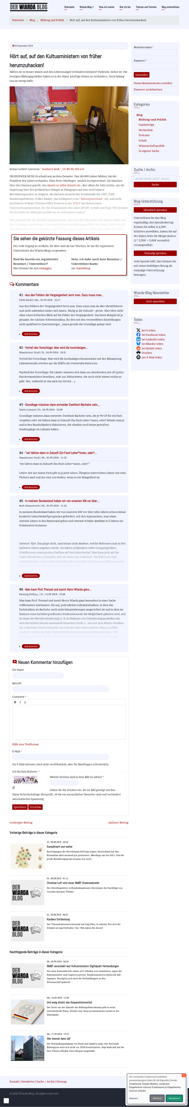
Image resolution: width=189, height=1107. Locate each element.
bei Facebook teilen (154, 334)
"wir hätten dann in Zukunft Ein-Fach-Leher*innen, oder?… (61, 453)
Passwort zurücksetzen (148, 89)
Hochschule (146, 130)
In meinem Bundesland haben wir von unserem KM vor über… (62, 501)
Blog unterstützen (170, 7)
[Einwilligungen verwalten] (6, 1100)
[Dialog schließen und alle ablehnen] (184, 1075)
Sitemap (62, 1081)
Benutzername (143, 47)
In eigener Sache (149, 151)
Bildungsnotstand (92, 198)
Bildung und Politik (52, 20)
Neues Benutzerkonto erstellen (153, 83)
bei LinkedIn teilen (153, 339)
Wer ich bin (125, 7)
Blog (32, 20)
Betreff (16, 683)
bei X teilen (148, 330)
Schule (143, 140)
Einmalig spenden (155, 253)
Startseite (69, 7)
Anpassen (133, 1098)
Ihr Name (18, 669)
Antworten (31, 334)
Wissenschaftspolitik (152, 145)
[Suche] (155, 178)
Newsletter (28, 1081)
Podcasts (144, 135)
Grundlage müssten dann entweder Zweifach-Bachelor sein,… (62, 405)
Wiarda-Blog (87, 7)
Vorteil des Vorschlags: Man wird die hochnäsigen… (56, 348)
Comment (18, 696)
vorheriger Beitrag (21, 822)
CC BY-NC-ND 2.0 (73, 169)
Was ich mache (106, 7)
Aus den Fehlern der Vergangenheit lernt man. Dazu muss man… (64, 295)
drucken (147, 352)
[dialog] (156, 1089)
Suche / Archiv (46, 1081)
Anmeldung (83, 268)
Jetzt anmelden (155, 301)
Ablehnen (157, 1098)
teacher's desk (51, 169)
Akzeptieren (174, 1098)
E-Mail (16, 751)
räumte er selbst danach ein (64, 185)
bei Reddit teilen (152, 348)
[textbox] (69, 722)
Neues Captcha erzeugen (13, 788)
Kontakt (14, 1081)
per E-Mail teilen (152, 357)
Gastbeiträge (146, 124)
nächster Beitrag (118, 822)
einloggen (45, 268)
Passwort (139, 60)
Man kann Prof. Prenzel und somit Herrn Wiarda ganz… (58, 589)
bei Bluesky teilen (152, 343)
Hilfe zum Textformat (25, 744)
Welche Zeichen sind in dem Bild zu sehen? (76, 777)
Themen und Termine (146, 7)
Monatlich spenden (155, 209)
